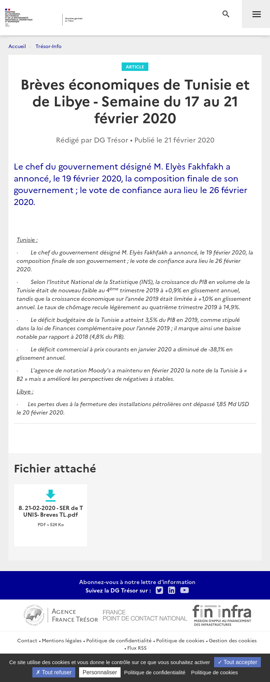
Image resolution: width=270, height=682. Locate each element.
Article (135, 66)
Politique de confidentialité (119, 640)
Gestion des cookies (233, 640)
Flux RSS (137, 647)
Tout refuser (54, 672)
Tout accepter (237, 662)
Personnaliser (100, 672)
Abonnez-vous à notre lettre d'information (137, 581)
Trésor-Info (49, 45)
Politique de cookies (180, 640)
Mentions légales (62, 640)
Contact (27, 640)
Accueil (17, 45)
